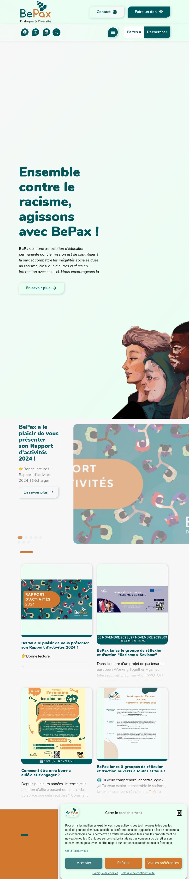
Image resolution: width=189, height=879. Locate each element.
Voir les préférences (163, 865)
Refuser (123, 865)
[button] (179, 815)
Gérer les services (76, 853)
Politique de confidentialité (138, 875)
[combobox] (134, 32)
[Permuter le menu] (113, 32)
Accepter (84, 865)
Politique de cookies (105, 875)
